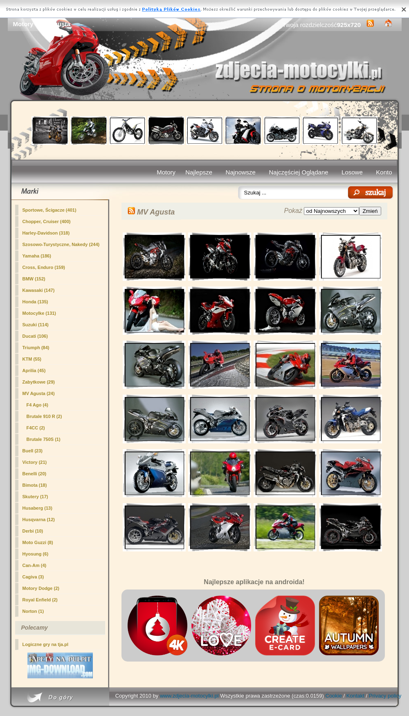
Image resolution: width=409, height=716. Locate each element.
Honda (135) (35, 301)
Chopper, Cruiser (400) (46, 221)
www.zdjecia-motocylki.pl (189, 696)
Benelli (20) (34, 473)
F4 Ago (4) (37, 404)
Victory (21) (34, 462)
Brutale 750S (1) (44, 439)
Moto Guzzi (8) (37, 542)
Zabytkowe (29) (38, 381)
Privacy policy (385, 696)
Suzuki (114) (35, 324)
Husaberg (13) (37, 508)
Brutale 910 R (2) (44, 416)
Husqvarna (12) (38, 519)
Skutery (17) (35, 496)
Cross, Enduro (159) (43, 267)
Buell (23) (32, 450)
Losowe (352, 172)
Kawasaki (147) (38, 290)
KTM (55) (31, 359)
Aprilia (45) (34, 370)
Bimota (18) (34, 485)
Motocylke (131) (39, 313)
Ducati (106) (35, 336)
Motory (166, 172)
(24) (38, 393)
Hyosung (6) (35, 553)
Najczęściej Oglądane (298, 172)
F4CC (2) (36, 427)
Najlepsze (198, 172)
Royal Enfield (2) (40, 599)
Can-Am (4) (34, 565)
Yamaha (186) (36, 255)
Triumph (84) (35, 347)
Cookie (334, 696)
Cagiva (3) (33, 576)
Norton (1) (33, 611)
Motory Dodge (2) (40, 588)
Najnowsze (241, 172)
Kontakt (355, 696)
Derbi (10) (32, 531)
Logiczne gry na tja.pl (45, 644)
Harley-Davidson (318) (46, 232)
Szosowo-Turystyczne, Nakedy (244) (61, 244)
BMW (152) (33, 278)
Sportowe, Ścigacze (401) (49, 210)
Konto (384, 172)
